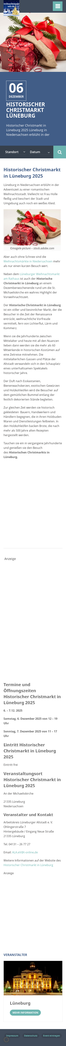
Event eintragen (51, 1035)
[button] (6, 1039)
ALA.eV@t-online (23, 852)
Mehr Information (25, 1012)
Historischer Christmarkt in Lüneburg (28, 865)
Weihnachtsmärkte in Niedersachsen (28, 261)
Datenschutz (30, 1035)
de (36, 852)
